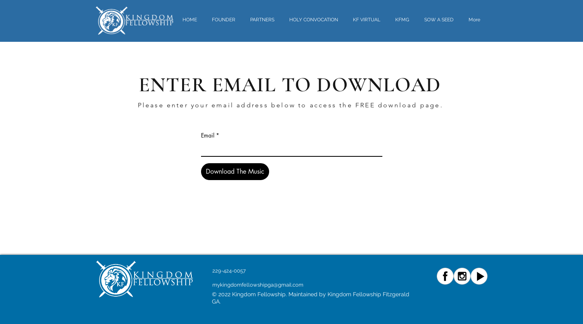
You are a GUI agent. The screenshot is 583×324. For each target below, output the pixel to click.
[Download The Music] (235, 171)
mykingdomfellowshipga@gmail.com (257, 285)
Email (207, 135)
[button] (315, 20)
